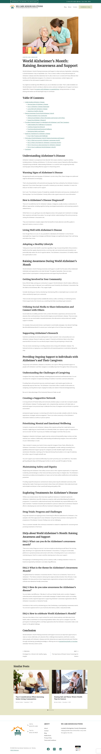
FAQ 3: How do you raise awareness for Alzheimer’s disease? (44, 145)
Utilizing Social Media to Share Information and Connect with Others (46, 118)
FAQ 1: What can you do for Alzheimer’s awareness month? (43, 140)
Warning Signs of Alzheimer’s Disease (37, 104)
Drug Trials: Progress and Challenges (37, 136)
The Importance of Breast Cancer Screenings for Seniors (65, 653)
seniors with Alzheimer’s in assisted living (47, 89)
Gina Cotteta (20, 702)
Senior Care (34, 57)
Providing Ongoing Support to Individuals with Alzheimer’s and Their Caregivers (47, 122)
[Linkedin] (60, 749)
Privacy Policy (48, 738)
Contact (75, 7)
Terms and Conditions (50, 740)
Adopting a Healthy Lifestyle (35, 111)
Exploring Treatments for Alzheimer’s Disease (37, 133)
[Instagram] (54, 749)
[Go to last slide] (16, 689)
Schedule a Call (85, 7)
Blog (65, 7)
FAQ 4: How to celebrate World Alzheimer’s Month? (41, 147)
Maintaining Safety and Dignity (36, 131)
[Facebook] (48, 749)
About (69, 7)
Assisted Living (27, 57)
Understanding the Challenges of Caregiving (39, 124)
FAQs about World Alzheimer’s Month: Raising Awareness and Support (44, 138)
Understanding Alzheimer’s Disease (34, 102)
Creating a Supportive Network (36, 127)
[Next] (85, 689)
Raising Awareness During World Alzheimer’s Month (39, 113)
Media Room (47, 735)
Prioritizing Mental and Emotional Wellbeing (39, 129)
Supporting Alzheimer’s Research (36, 120)
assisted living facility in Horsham (68, 641)
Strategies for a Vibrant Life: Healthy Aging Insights (36, 653)
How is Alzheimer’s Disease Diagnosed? (38, 106)
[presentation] (31, 682)
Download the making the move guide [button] (24, 1)
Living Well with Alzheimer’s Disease (37, 109)
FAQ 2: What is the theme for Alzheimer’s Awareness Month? (44, 142)
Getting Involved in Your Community (37, 115)
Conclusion (28, 149)
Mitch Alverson (14, 750)
